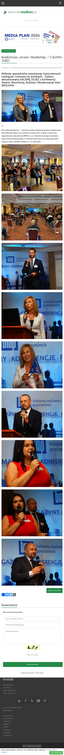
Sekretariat (8, 690)
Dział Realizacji (9, 699)
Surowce (6, 727)
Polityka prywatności (12, 713)
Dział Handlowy (10, 696)
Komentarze (10, 610)
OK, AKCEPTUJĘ (56, 753)
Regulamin (7, 716)
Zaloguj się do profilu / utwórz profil (32, 678)
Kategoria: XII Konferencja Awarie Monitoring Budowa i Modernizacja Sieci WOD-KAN (32, 73)
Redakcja (7, 693)
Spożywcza (8, 724)
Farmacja (7, 735)
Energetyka (8, 721)
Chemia (6, 730)
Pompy (6, 733)
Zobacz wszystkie (54, 596)
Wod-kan (6, 738)
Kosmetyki (7, 741)
